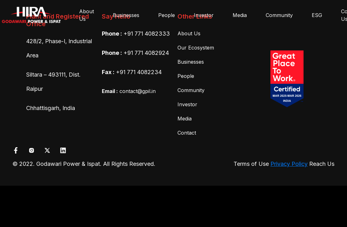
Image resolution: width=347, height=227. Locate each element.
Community (279, 15)
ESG (317, 15)
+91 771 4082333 (147, 33)
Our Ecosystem (195, 47)
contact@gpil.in (129, 91)
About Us (86, 15)
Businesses (126, 15)
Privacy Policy (289, 163)
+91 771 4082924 (146, 52)
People (166, 15)
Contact (186, 133)
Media (240, 15)
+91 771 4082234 (139, 72)
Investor (204, 15)
